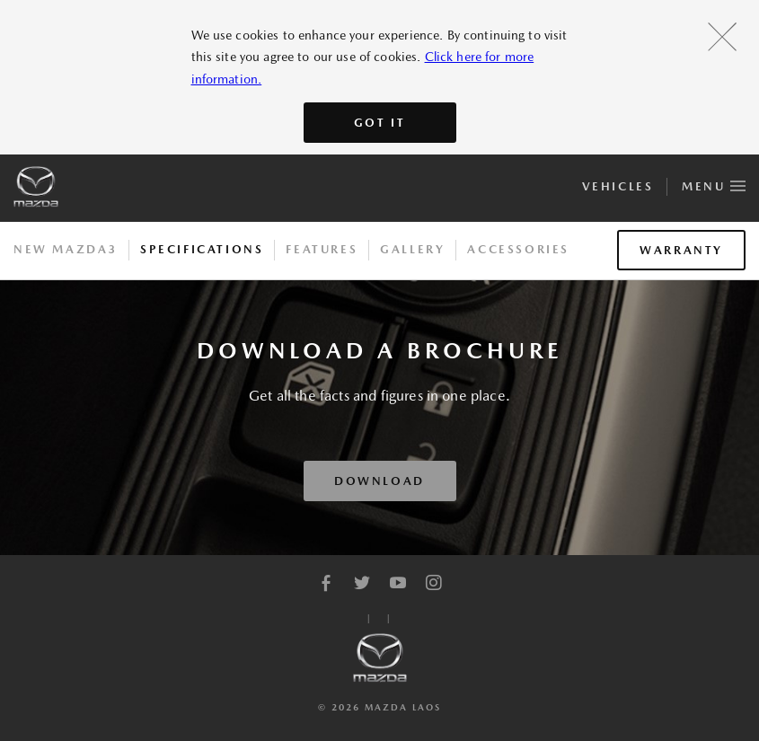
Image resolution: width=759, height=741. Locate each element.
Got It (380, 122)
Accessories (518, 249)
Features (321, 249)
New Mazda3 (65, 249)
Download (379, 481)
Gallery (412, 249)
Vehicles (617, 186)
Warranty (681, 250)
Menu (714, 183)
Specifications (201, 249)
